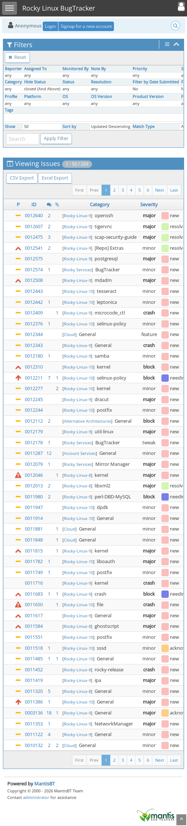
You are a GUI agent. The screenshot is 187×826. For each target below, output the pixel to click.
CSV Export (22, 177)
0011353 (34, 723)
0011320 (34, 691)
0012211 (34, 377)
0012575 (34, 258)
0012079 (34, 464)
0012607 (34, 226)
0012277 (34, 388)
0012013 (34, 485)
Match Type (143, 126)
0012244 (34, 410)
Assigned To (35, 68)
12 (48, 453)
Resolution (101, 81)
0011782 (34, 561)
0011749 (34, 572)
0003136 (34, 712)
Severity (149, 204)
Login (50, 26)
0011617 (34, 615)
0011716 (34, 583)
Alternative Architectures (87, 421)
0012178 (34, 442)
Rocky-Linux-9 (77, 215)
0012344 (34, 334)
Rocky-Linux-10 (78, 291)
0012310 (34, 366)
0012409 (34, 312)
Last (174, 190)
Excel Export (55, 177)
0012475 (34, 237)
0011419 (34, 680)
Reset (17, 57)
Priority (140, 68)
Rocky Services (78, 269)
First (79, 190)
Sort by (69, 126)
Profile (11, 96)
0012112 (34, 421)
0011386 (34, 701)
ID (33, 204)
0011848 (34, 539)
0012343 (34, 345)
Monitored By (75, 68)
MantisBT (44, 783)
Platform (32, 96)
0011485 (34, 658)
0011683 (34, 594)
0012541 (34, 248)
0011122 (34, 734)
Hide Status (35, 81)
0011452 (34, 669)
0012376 (34, 323)
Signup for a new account (86, 26)
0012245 (34, 399)
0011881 (34, 528)
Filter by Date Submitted (156, 81)
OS (65, 96)
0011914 (34, 518)
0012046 (34, 475)
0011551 (34, 637)
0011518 (34, 648)
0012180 (34, 355)
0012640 (34, 215)
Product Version (148, 96)
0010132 (34, 745)
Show (10, 126)
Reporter (13, 68)
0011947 (34, 507)
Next (159, 190)
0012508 (34, 280)
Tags (9, 110)
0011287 (34, 453)
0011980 (34, 496)
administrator (36, 797)
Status (68, 81)
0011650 (34, 604)
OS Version (101, 96)
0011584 (34, 626)
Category (13, 81)
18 (48, 712)
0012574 (34, 269)
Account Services (80, 453)
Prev (94, 190)
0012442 (34, 302)
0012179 (34, 431)
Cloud (69, 334)
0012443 (34, 291)
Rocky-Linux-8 (77, 475)
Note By (98, 68)
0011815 (34, 550)
